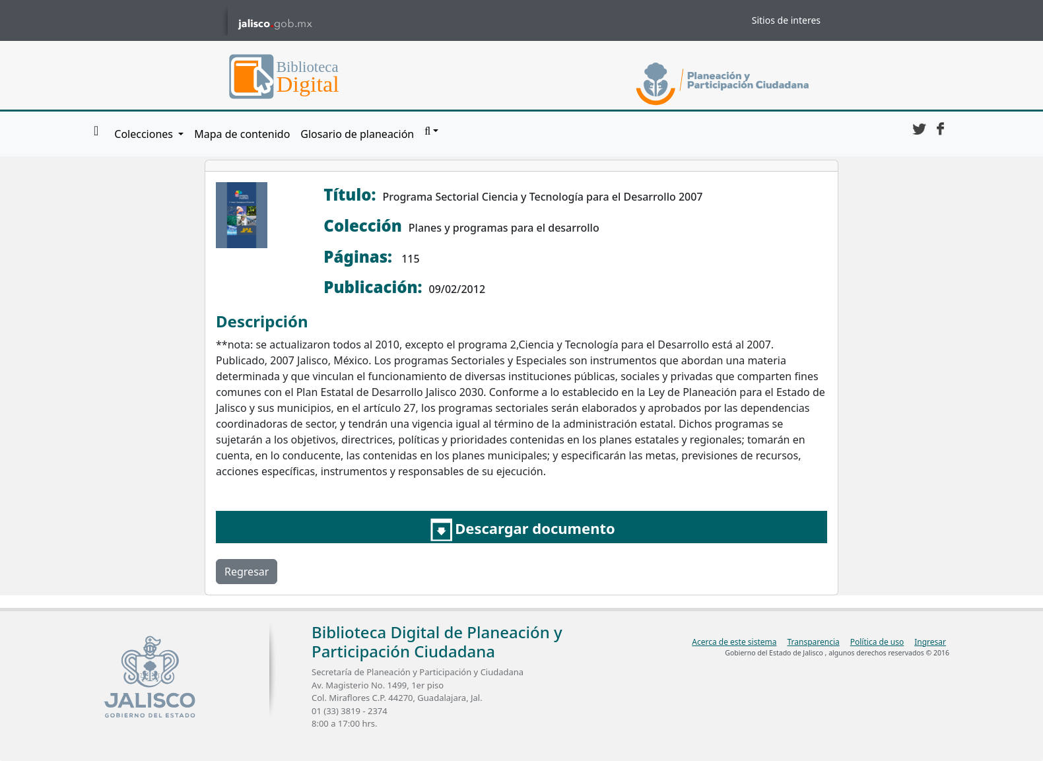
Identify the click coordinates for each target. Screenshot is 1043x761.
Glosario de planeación (357, 134)
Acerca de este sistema (734, 641)
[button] (431, 131)
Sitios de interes (786, 20)
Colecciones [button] (145, 134)
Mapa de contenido (242, 134)
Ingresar (930, 641)
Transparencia (813, 641)
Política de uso (877, 641)
